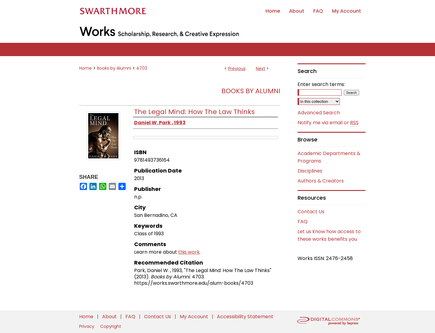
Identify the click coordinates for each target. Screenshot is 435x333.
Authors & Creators (321, 180)
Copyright (110, 326)
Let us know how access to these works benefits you (329, 235)
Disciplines (310, 170)
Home (85, 68)
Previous (237, 68)
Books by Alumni (114, 68)
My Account (194, 316)
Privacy (87, 326)
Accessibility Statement (245, 316)
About (110, 316)
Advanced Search (319, 112)
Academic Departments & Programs (329, 157)
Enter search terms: (321, 84)
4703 (141, 68)
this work (189, 252)
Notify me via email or (328, 122)
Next (260, 68)
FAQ (303, 221)
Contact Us (311, 211)
